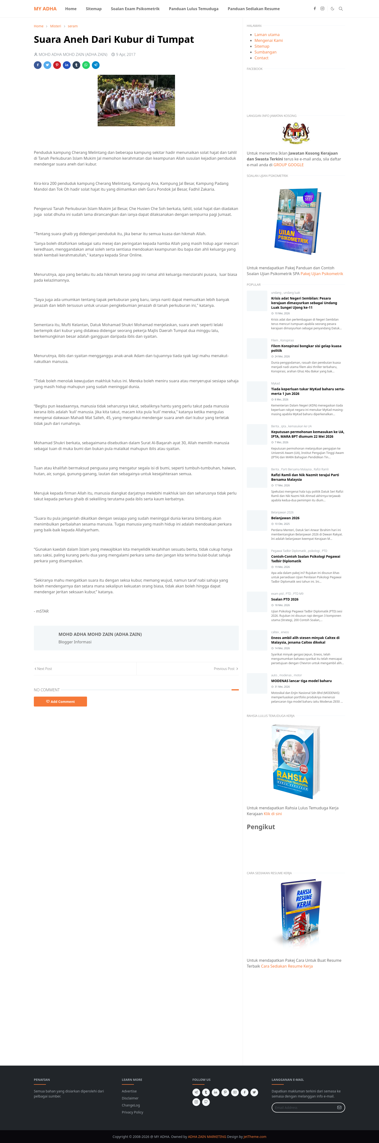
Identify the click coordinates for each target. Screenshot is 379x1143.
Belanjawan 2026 (282, 512)
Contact (262, 57)
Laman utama (267, 34)
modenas (285, 675)
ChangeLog (131, 1105)
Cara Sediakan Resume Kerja (287, 966)
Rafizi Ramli (321, 469)
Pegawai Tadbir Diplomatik (289, 551)
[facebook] (315, 9)
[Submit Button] (339, 1107)
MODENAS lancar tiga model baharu (301, 680)
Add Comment (60, 701)
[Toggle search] (340, 8)
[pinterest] (225, 1092)
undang (276, 293)
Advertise (129, 1091)
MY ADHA (45, 8)
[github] (206, 1102)
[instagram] (322, 9)
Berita (275, 426)
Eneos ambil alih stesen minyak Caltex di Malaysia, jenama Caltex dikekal (305, 640)
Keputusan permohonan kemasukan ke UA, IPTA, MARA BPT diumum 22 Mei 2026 (307, 434)
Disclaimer (130, 1098)
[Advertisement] (296, 1014)
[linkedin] (215, 1092)
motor (298, 675)
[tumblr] (206, 1092)
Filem (275, 340)
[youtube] (235, 1092)
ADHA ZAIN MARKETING (207, 1136)
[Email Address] (303, 1107)
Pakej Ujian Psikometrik (322, 273)
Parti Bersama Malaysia (296, 469)
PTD (324, 551)
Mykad (275, 383)
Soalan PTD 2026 (285, 599)
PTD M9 (298, 594)
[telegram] (196, 1092)
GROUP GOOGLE (289, 164)
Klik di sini (273, 813)
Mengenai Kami (269, 40)
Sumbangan (266, 52)
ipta (284, 426)
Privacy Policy (132, 1112)
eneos (285, 632)
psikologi (314, 551)
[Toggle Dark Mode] (332, 9)
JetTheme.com (255, 1136)
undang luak (292, 293)
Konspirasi (287, 340)
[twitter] (254, 1092)
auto (274, 675)
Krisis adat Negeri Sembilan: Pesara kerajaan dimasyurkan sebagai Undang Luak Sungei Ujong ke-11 (304, 303)
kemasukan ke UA (300, 426)
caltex (275, 632)
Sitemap (262, 46)
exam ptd (277, 594)
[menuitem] (70, 8)
